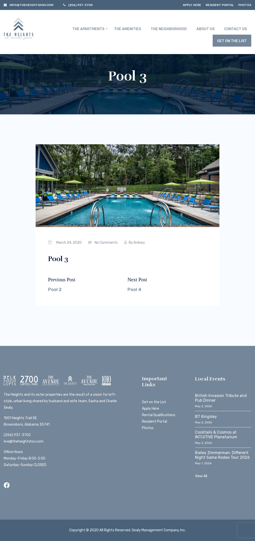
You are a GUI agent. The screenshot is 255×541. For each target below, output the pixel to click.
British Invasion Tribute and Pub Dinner (221, 398)
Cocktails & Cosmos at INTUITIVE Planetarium (216, 434)
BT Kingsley (206, 416)
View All (201, 476)
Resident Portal (220, 5)
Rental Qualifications (158, 415)
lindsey (139, 242)
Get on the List (154, 402)
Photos (244, 5)
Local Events (210, 379)
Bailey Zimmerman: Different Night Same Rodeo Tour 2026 (222, 455)
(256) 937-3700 (17, 435)
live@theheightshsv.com (24, 441)
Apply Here (192, 5)
